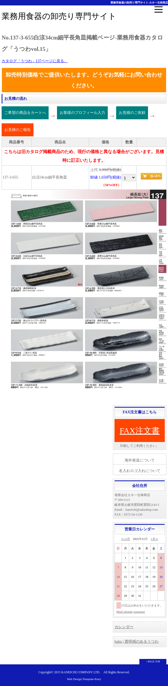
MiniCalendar (124, 611)
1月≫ (154, 538)
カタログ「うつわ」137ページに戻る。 (35, 61)
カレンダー (124, 627)
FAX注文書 (140, 430)
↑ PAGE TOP (153, 661)
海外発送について (140, 460)
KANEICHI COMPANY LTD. (80, 672)
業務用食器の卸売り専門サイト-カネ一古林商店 (139, 2)
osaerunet (139, 611)
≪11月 (125, 538)
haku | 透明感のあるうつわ (137, 641)
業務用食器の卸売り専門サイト (59, 16)
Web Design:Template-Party (84, 679)
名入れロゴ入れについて (139, 471)
